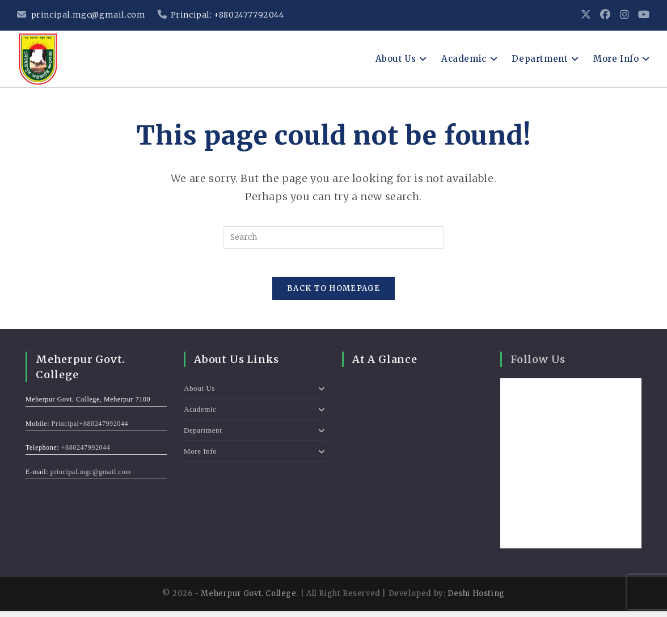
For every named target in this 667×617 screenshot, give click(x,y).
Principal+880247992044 (90, 430)
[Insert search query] (333, 237)
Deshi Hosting (476, 600)
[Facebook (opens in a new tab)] (605, 15)
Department (254, 437)
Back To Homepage (333, 295)
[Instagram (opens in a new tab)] (624, 15)
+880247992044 (86, 454)
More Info (254, 458)
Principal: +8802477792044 (221, 15)
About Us (254, 395)
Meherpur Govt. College (248, 600)
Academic (254, 416)
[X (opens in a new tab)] (586, 15)
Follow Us (537, 366)
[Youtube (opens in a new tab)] (642, 15)
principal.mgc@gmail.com (81, 15)
